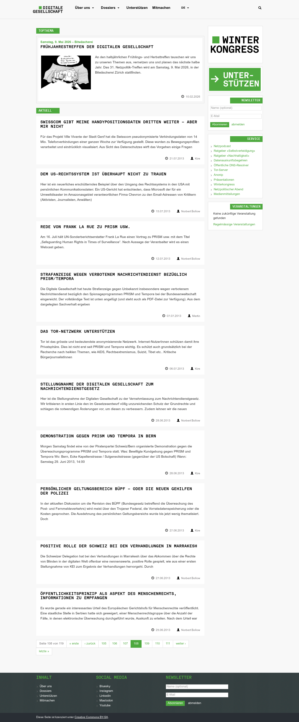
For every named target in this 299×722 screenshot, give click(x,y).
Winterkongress (224, 184)
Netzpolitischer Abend (228, 189)
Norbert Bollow (190, 211)
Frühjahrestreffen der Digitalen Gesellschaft (96, 46)
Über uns (85, 8)
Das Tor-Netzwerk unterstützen (77, 331)
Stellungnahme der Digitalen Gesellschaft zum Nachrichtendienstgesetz (96, 386)
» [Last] (44, 651)
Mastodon (106, 700)
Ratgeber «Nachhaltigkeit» (231, 156)
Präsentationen (224, 180)
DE (186, 8)
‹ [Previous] (90, 643)
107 (125, 643)
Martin (196, 316)
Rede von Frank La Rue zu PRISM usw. (85, 226)
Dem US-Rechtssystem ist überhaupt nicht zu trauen (103, 174)
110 (157, 643)
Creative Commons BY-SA (91, 717)
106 (114, 643)
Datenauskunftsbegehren (230, 160)
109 (146, 643)
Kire (197, 158)
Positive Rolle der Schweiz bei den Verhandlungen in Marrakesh (118, 546)
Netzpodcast (222, 146)
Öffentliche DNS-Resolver (231, 165)
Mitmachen (161, 8)
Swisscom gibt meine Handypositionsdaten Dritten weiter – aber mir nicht (118, 124)
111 (168, 643)
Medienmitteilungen (227, 194)
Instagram (106, 691)
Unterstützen (137, 8)
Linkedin (105, 696)
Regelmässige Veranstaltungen (234, 224)
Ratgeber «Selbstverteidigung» (234, 151)
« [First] (74, 643)
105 (103, 643)
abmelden (238, 124)
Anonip (218, 175)
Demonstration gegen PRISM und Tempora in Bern (98, 436)
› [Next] (181, 643)
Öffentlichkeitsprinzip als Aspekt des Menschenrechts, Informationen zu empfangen (108, 595)
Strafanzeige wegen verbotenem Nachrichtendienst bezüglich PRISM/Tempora (113, 276)
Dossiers (111, 8)
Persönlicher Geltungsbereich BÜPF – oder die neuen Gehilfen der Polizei (116, 490)
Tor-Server (221, 170)
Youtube (105, 705)
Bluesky (105, 686)
